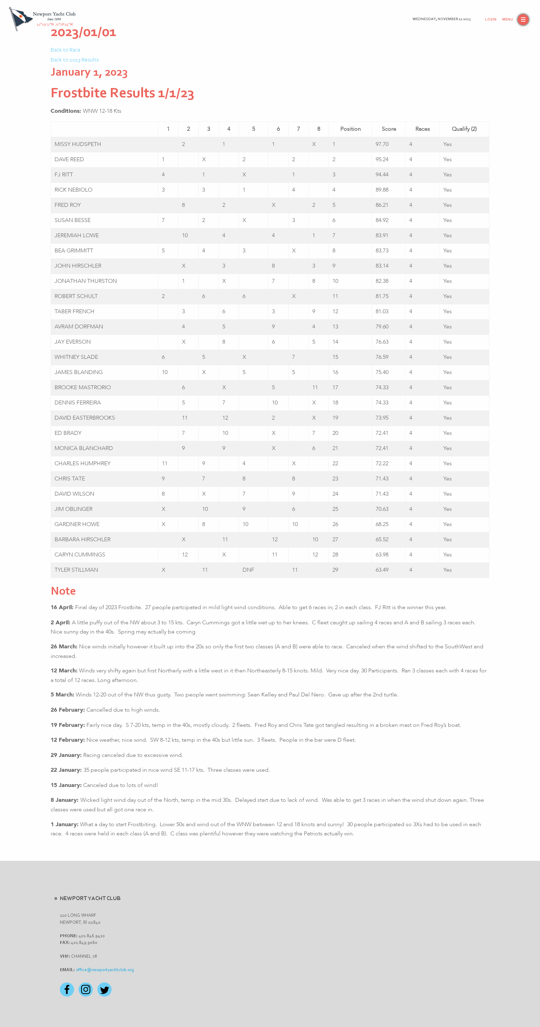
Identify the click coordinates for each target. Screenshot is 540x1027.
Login (490, 20)
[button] (515, 19)
